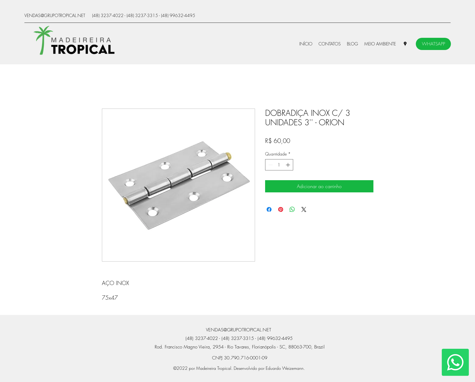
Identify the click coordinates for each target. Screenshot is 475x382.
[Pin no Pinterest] (280, 209)
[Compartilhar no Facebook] (269, 209)
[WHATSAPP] (433, 44)
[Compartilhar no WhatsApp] (292, 209)
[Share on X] (304, 209)
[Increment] (288, 164)
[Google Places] (405, 44)
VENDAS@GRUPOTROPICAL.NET (54, 15)
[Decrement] (270, 164)
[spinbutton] (279, 164)
